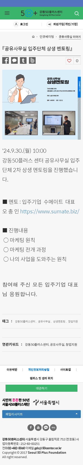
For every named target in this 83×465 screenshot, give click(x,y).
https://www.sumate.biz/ (49, 211)
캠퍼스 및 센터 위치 (41, 378)
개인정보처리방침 (38, 369)
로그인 (21, 24)
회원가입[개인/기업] (62, 24)
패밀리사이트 (41, 414)
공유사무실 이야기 (70, 37)
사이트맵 (65, 369)
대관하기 (41, 388)
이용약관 (12, 369)
